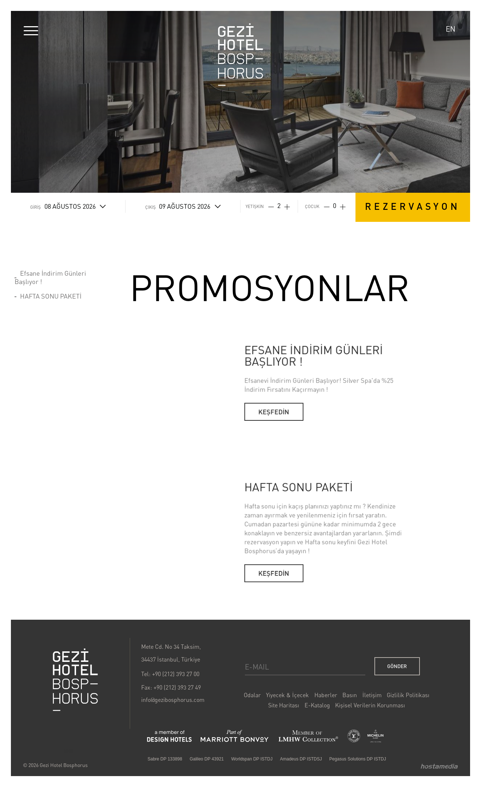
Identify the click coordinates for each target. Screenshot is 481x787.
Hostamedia (419, 766)
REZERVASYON (412, 206)
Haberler (317, 702)
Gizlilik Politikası (392, 702)
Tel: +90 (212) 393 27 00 (177, 683)
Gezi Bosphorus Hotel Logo (91, 688)
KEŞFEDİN (274, 455)
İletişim (359, 702)
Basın (339, 702)
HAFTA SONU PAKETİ (51, 296)
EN (451, 28)
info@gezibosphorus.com (179, 706)
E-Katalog (309, 711)
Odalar (251, 702)
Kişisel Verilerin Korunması (357, 711)
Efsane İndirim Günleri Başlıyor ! (50, 277)
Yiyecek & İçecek (282, 702)
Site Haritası (280, 711)
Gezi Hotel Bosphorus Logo (240, 54)
